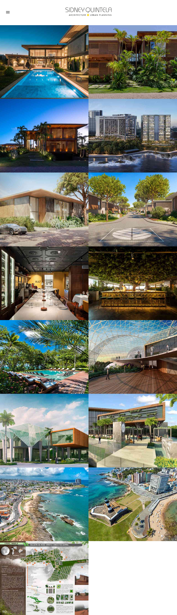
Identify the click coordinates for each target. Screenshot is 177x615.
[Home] (88, 12)
